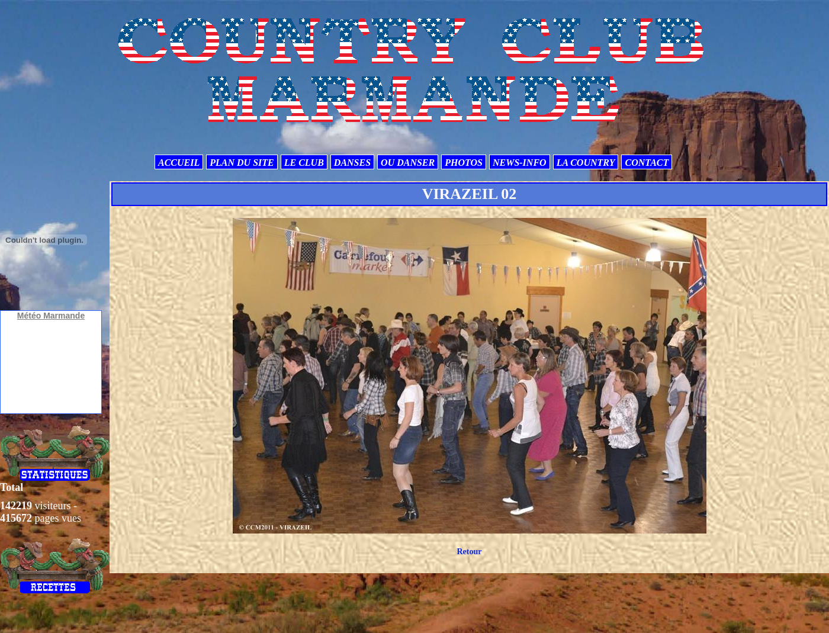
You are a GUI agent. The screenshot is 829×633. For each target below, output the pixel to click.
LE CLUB (304, 163)
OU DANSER (408, 163)
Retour (469, 551)
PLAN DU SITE (242, 163)
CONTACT (647, 163)
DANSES (352, 163)
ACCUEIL (179, 163)
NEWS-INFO (520, 163)
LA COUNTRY (586, 163)
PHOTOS (464, 163)
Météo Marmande (51, 315)
